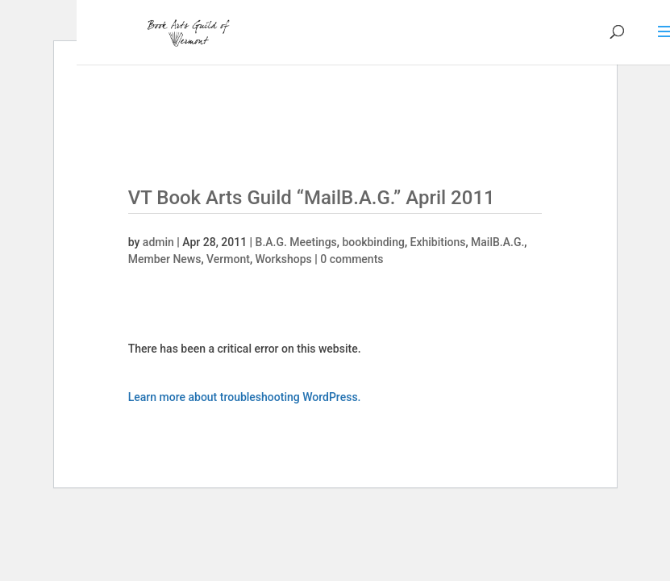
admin (158, 242)
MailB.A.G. (497, 242)
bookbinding (373, 242)
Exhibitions (438, 242)
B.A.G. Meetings (296, 242)
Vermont (228, 259)
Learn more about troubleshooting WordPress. (244, 397)
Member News (165, 259)
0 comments (351, 259)
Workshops (284, 259)
